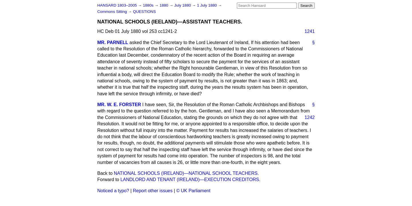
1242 (309, 117)
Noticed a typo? (113, 190)
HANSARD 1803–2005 (117, 5)
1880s (148, 5)
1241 (309, 31)
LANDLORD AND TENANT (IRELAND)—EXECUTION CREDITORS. (190, 179)
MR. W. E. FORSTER (119, 104)
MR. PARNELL (112, 42)
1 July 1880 (207, 5)
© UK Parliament (193, 190)
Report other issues (153, 190)
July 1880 (183, 5)
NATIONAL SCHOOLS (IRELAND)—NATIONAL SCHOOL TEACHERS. (186, 173)
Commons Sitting (112, 11)
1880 (164, 5)
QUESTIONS (144, 11)
